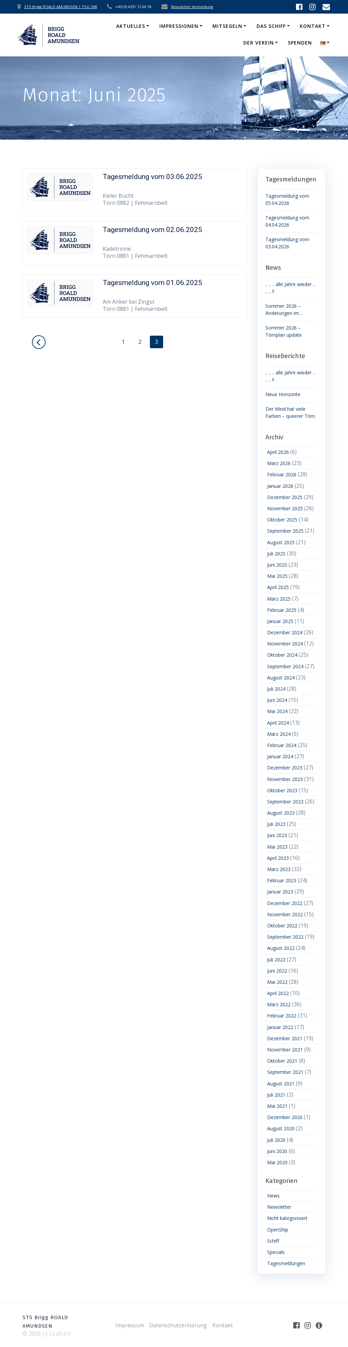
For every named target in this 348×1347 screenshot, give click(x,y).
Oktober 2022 (282, 925)
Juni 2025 (277, 565)
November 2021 (285, 1049)
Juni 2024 (277, 700)
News (273, 1195)
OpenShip (277, 1229)
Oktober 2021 (282, 1061)
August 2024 (281, 677)
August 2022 (281, 948)
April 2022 (278, 993)
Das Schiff (271, 26)
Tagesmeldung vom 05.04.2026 (287, 199)
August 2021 (281, 1083)
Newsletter (279, 1207)
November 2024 (285, 643)
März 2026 (279, 463)
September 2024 (285, 666)
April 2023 (278, 858)
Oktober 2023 (282, 790)
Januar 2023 (280, 891)
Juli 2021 (276, 1095)
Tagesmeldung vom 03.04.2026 (287, 243)
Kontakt (313, 26)
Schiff (273, 1241)
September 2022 (285, 937)
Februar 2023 (281, 880)
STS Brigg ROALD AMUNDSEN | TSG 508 (60, 6)
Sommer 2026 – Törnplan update (283, 331)
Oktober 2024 (282, 655)
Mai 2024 (277, 711)
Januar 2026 (280, 486)
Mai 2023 (277, 847)
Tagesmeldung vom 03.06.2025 (152, 177)
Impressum (129, 1325)
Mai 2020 (277, 1162)
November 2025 (285, 508)
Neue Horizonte (282, 394)
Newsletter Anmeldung (192, 6)
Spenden (300, 42)
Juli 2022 (276, 959)
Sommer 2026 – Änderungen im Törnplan (283, 310)
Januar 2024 (280, 756)
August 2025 (281, 542)
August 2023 (281, 813)
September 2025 (285, 531)
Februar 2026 (281, 474)
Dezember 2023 (284, 767)
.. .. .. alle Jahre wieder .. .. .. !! (290, 288)
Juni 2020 (277, 1151)
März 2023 (279, 869)
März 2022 (279, 1004)
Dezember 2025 (284, 497)
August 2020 (281, 1128)
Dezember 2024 (284, 632)
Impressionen (178, 26)
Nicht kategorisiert (287, 1218)
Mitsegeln (227, 26)
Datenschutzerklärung (178, 1325)
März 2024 (279, 734)
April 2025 (278, 587)
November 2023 (285, 779)
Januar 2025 (280, 621)
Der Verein (258, 42)
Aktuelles (130, 26)
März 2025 (279, 599)
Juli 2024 (276, 689)
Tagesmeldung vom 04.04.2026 (287, 221)
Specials (276, 1252)
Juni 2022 (277, 971)
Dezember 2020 (284, 1117)
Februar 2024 (281, 745)
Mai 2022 (277, 982)
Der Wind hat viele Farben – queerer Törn (290, 412)
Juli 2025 (276, 553)
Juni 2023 (277, 835)
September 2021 (285, 1072)
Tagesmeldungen (286, 1263)
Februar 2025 (281, 610)
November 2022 (285, 914)
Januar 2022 (280, 1027)
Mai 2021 (277, 1106)
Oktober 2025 (282, 519)
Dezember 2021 (284, 1038)
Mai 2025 (277, 576)
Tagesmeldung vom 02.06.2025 (152, 230)
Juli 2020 (276, 1140)
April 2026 (278, 452)
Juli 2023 (276, 824)
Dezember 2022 (284, 903)
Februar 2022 (281, 1015)
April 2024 (278, 723)
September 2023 (285, 801)
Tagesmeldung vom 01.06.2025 (152, 283)
